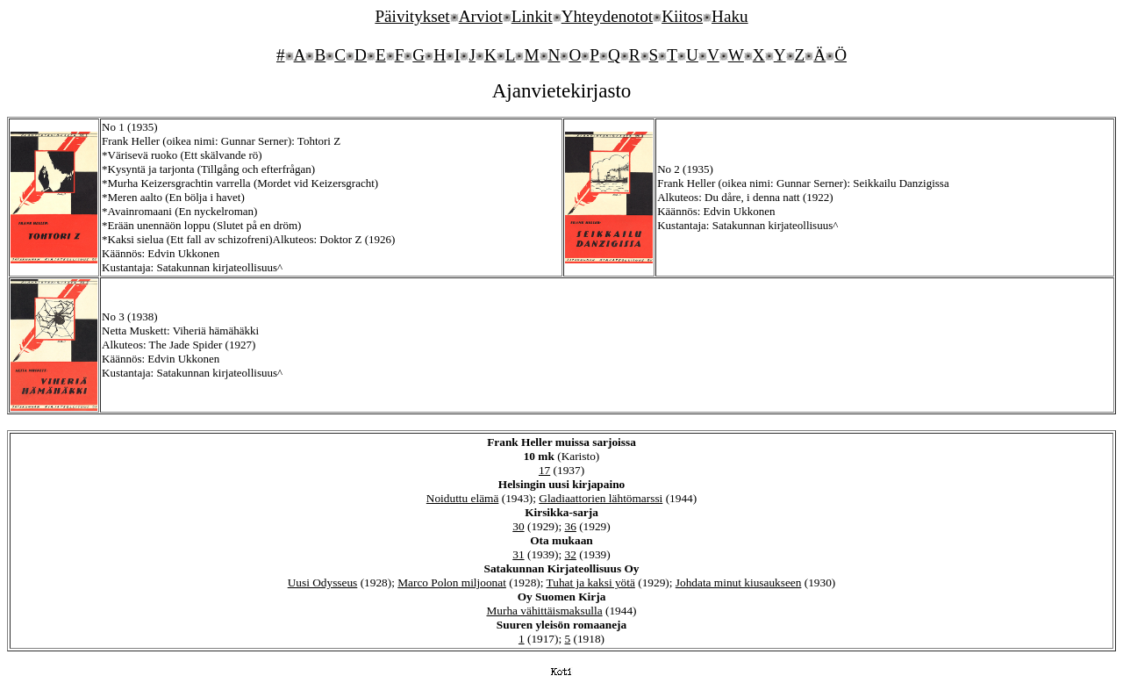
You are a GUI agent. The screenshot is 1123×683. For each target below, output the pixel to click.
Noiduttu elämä (462, 498)
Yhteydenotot (607, 16)
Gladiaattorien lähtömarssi (600, 498)
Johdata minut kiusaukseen (739, 582)
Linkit (532, 16)
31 (518, 554)
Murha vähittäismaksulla (544, 610)
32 (570, 554)
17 (544, 470)
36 (570, 526)
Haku (730, 16)
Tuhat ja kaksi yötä (591, 582)
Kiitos (682, 16)
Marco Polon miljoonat (451, 582)
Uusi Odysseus (323, 582)
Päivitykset (412, 16)
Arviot (481, 16)
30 (518, 526)
